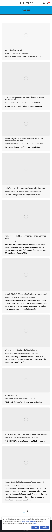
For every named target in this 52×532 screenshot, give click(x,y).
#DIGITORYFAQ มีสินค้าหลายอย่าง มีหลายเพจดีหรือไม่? (26, 434)
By (15, 53)
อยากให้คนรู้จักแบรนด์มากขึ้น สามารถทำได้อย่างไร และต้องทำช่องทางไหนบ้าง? (25, 139)
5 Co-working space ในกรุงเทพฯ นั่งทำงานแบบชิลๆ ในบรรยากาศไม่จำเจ (25, 98)
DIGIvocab (8, 398)
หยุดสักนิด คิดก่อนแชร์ (13, 50)
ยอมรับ (44, 527)
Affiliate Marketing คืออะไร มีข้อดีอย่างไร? (21, 350)
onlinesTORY (9, 241)
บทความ (7, 53)
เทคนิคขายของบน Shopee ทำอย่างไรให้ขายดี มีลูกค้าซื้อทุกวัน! (25, 237)
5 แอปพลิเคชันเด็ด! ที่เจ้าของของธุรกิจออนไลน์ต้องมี (24, 482)
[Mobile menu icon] (4, 3)
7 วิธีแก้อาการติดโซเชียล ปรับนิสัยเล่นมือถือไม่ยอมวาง (25, 188)
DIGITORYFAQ (9, 144)
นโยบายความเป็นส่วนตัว (29, 521)
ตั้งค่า (35, 523)
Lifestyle (7, 103)
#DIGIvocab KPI (11, 395)
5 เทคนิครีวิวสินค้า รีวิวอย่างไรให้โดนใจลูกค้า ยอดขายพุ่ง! (26, 294)
